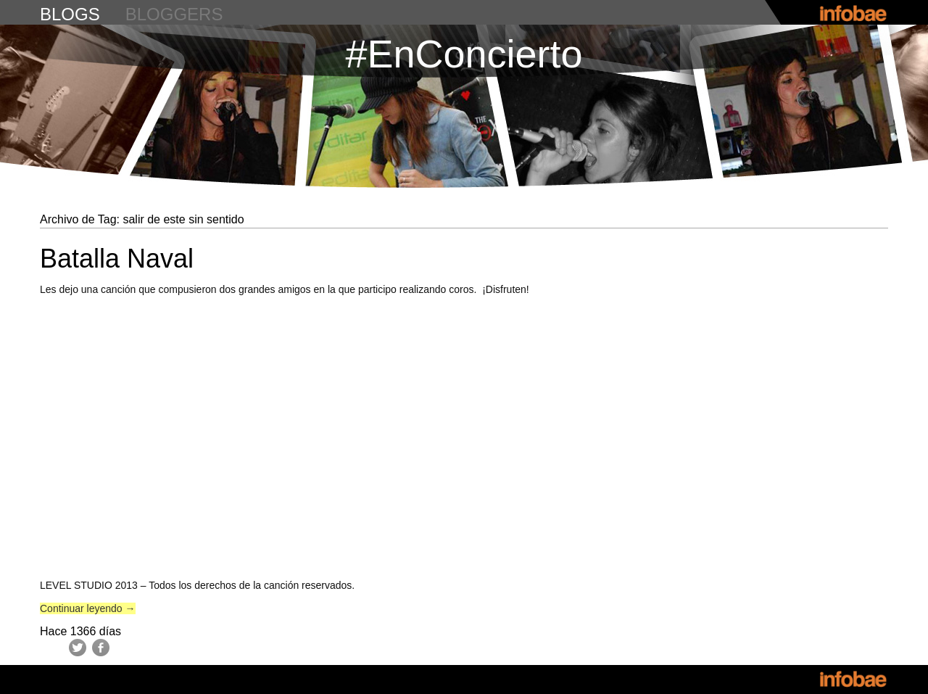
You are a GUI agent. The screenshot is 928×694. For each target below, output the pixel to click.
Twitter (77, 647)
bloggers (174, 14)
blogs (70, 14)
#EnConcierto (463, 53)
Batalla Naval (117, 258)
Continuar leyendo (88, 608)
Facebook (100, 647)
